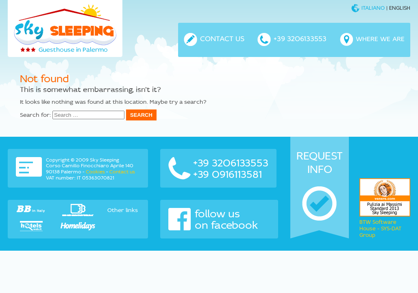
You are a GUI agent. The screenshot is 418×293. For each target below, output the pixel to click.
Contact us (122, 171)
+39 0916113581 (227, 174)
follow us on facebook (213, 219)
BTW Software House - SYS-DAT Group (380, 228)
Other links (122, 210)
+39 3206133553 (230, 163)
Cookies (95, 171)
